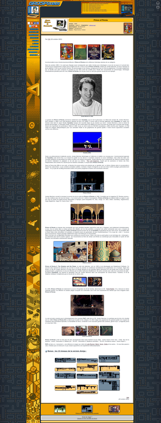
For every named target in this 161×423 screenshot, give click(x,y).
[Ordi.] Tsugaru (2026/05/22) (94, 8)
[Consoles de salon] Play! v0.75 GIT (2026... (98, 9)
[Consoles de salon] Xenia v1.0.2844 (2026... (98, 11)
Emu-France (109, 2)
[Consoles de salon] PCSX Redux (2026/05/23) (98, 3)
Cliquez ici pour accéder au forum (87, 418)
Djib (49, 39)
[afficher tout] (92, 25)
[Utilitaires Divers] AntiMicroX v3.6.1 (96, 4)
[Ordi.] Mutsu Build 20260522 (95, 7)
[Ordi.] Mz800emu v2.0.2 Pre (95, 6)
